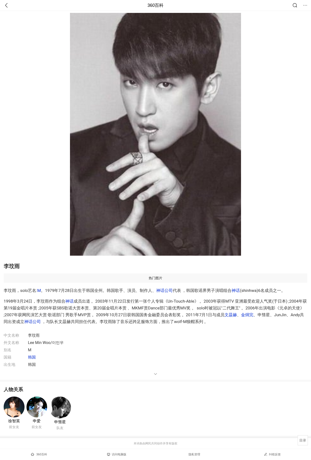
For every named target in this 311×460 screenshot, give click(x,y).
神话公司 (164, 290)
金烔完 (247, 314)
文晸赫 (231, 314)
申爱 (37, 421)
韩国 (32, 357)
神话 (236, 290)
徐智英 (14, 421)
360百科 (155, 5)
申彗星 (60, 422)
